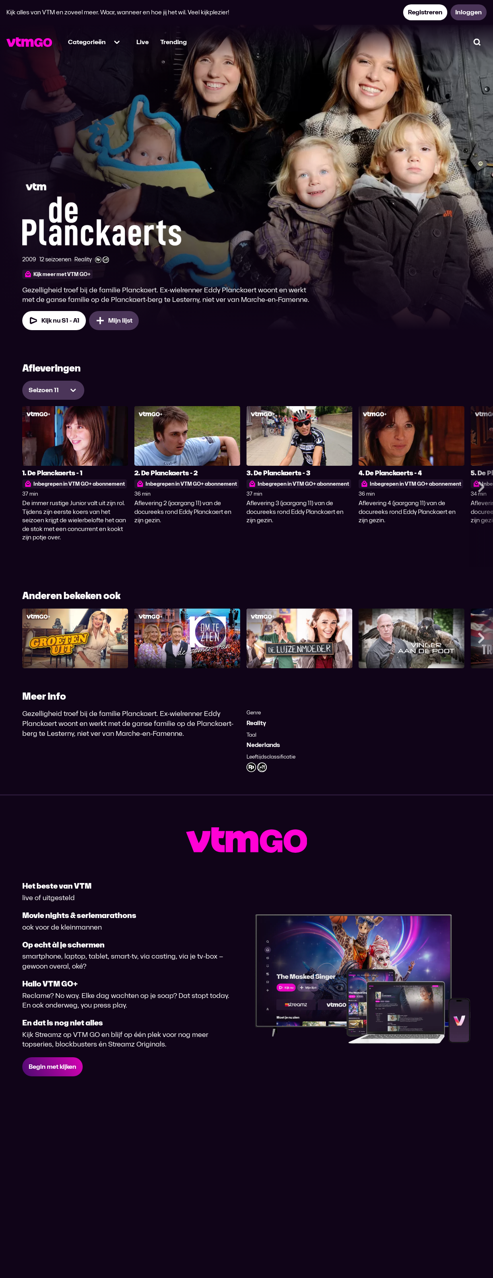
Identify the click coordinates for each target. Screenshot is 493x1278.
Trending (173, 42)
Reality (256, 723)
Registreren (425, 12)
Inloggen (468, 12)
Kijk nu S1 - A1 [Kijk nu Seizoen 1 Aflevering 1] (54, 320)
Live (142, 42)
